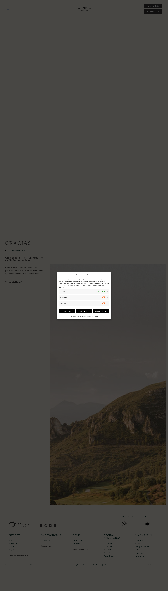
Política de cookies (74, 316)
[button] (8, 9)
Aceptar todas (66, 311)
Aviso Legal (95, 316)
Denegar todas (84, 311)
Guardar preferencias (101, 311)
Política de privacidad (85, 316)
